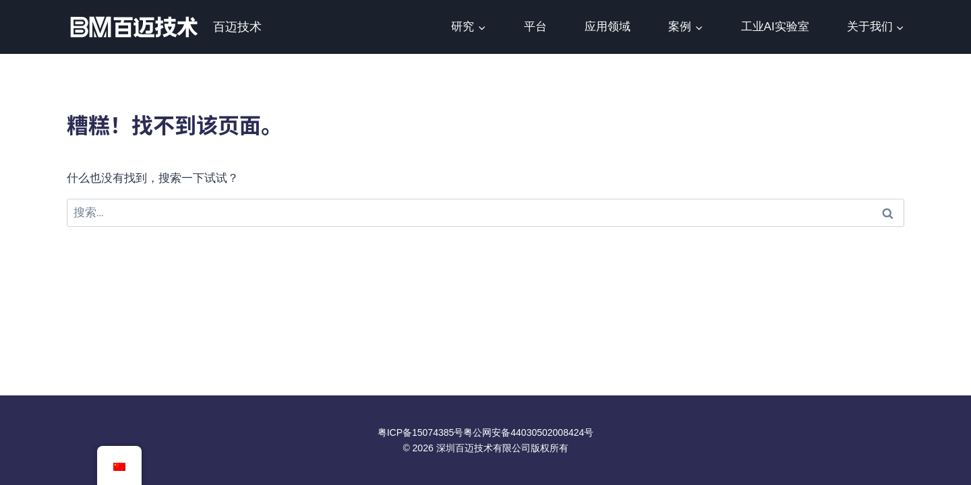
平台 (535, 26)
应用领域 (607, 26)
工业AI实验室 (775, 26)
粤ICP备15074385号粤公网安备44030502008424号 (486, 432)
